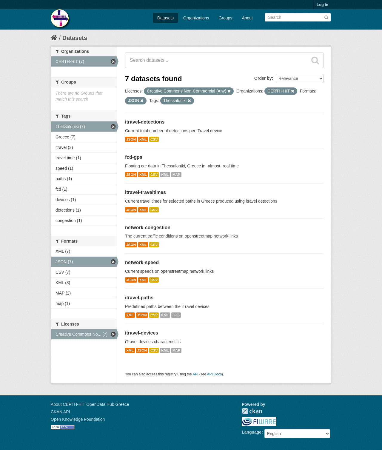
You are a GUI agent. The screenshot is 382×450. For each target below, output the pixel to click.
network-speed (142, 262)
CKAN (252, 411)
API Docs (214, 374)
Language (251, 432)
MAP (176, 174)
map (176, 315)
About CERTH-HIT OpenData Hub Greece (90, 404)
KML (165, 174)
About (247, 18)
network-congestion (147, 227)
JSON (131, 139)
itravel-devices (141, 332)
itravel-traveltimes (145, 192)
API (195, 374)
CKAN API (60, 411)
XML (143, 139)
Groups (225, 18)
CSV (154, 139)
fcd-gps (133, 157)
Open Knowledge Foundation (78, 419)
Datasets (165, 18)
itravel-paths (139, 297)
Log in (322, 4)
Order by (263, 78)
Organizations (196, 18)
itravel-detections (144, 121)
